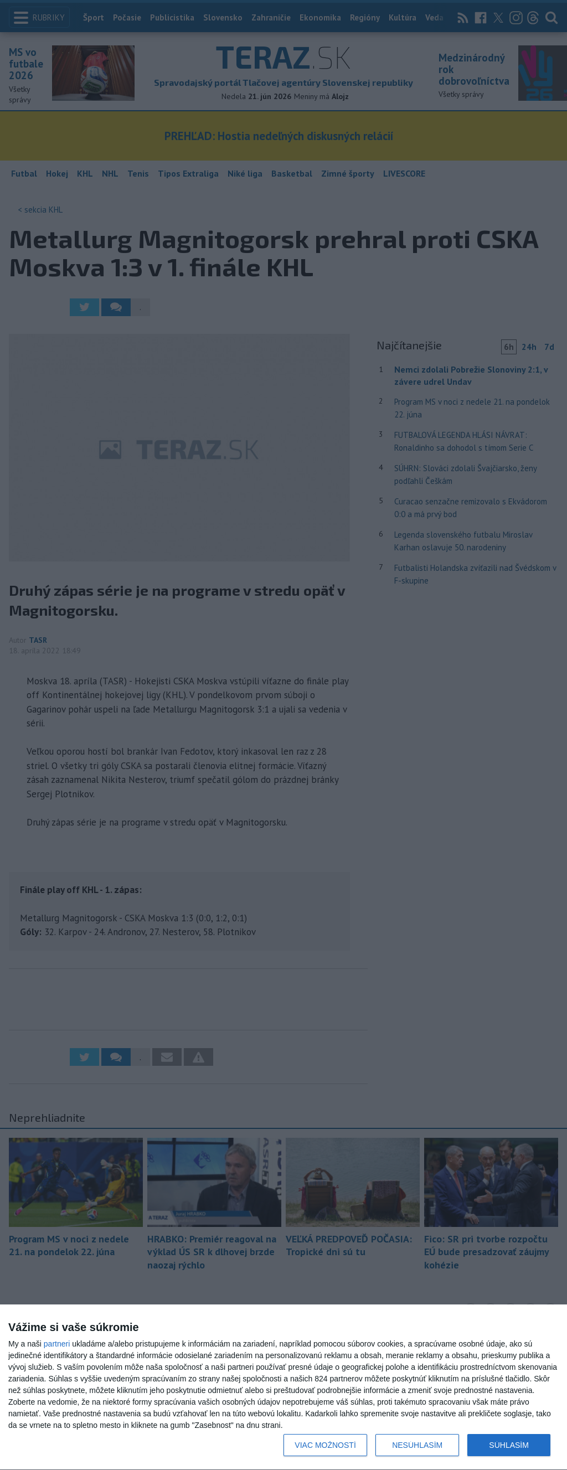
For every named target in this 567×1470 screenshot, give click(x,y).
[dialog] (283, 1387)
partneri (57, 1344)
